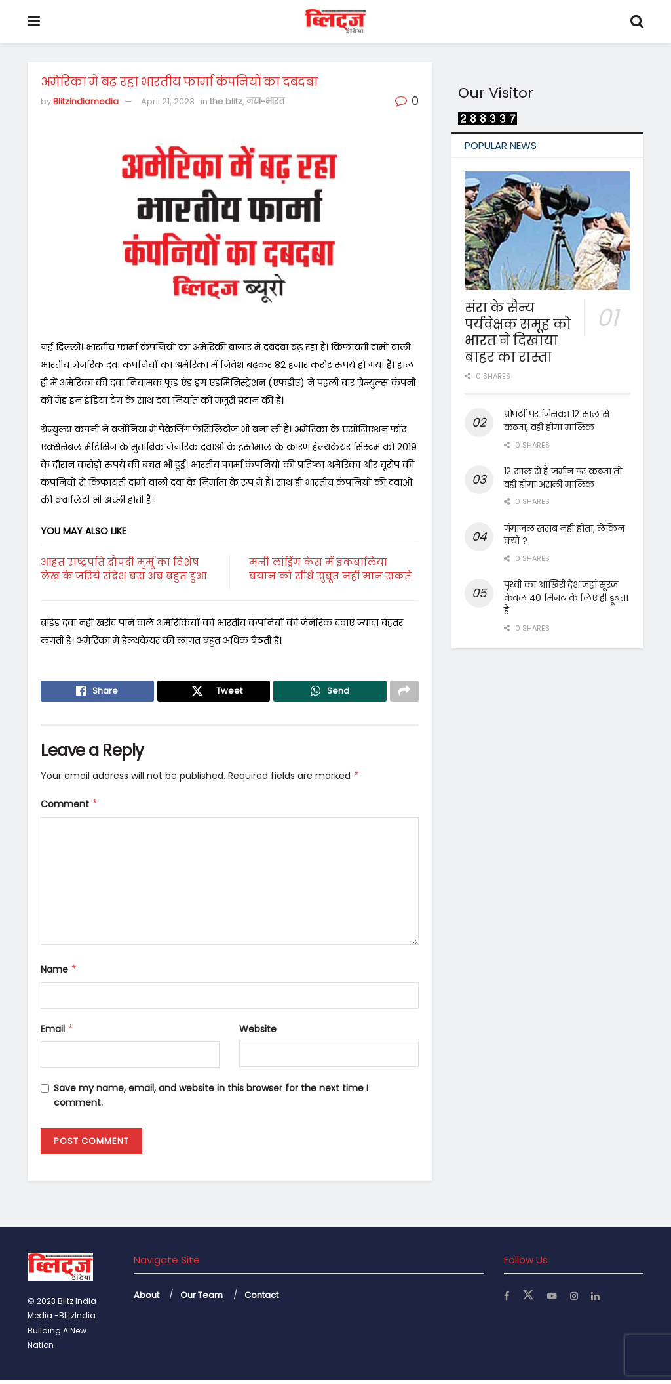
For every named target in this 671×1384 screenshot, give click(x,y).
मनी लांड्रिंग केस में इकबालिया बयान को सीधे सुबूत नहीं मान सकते (330, 569)
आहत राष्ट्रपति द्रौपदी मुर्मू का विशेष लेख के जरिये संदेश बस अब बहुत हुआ (123, 569)
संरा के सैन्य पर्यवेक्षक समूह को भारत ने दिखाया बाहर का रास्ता (518, 332)
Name (59, 973)
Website (258, 1032)
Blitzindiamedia (86, 101)
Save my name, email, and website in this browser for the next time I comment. (211, 1099)
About (146, 1299)
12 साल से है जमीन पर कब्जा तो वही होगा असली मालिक (563, 478)
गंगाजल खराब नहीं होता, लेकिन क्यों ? (564, 535)
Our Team (201, 1299)
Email (57, 1032)
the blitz (226, 101)
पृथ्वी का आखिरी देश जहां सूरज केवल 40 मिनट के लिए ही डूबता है (566, 597)
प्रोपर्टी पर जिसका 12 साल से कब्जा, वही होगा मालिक (556, 421)
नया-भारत (265, 101)
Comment (69, 808)
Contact (261, 1299)
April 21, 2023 (168, 101)
